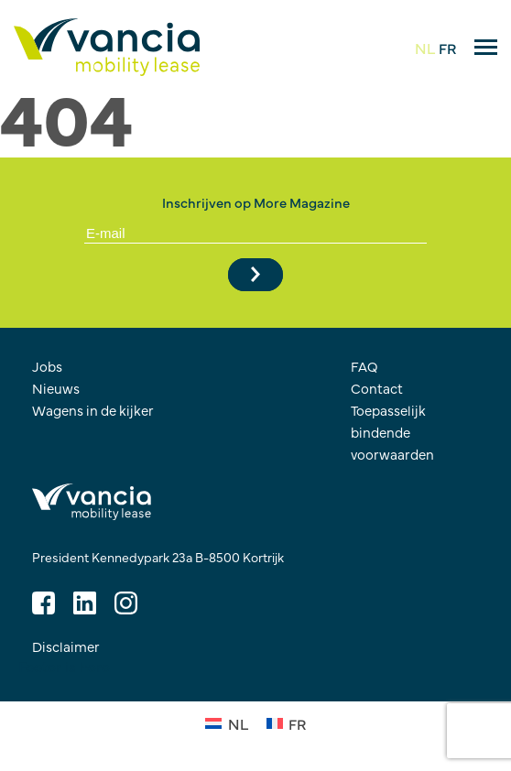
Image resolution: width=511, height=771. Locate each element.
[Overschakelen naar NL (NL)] (226, 722)
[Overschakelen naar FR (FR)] (286, 722)
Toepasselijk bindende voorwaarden (392, 431)
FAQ (364, 365)
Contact (377, 387)
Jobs (47, 365)
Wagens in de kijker (93, 409)
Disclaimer (66, 646)
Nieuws (56, 387)
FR (447, 48)
